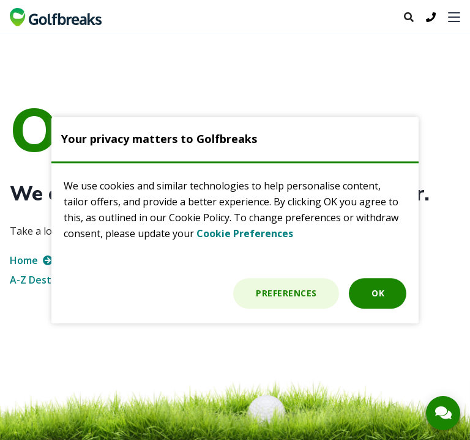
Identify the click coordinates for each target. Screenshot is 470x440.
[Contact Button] (443, 413)
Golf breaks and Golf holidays (56, 17)
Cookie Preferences (244, 233)
